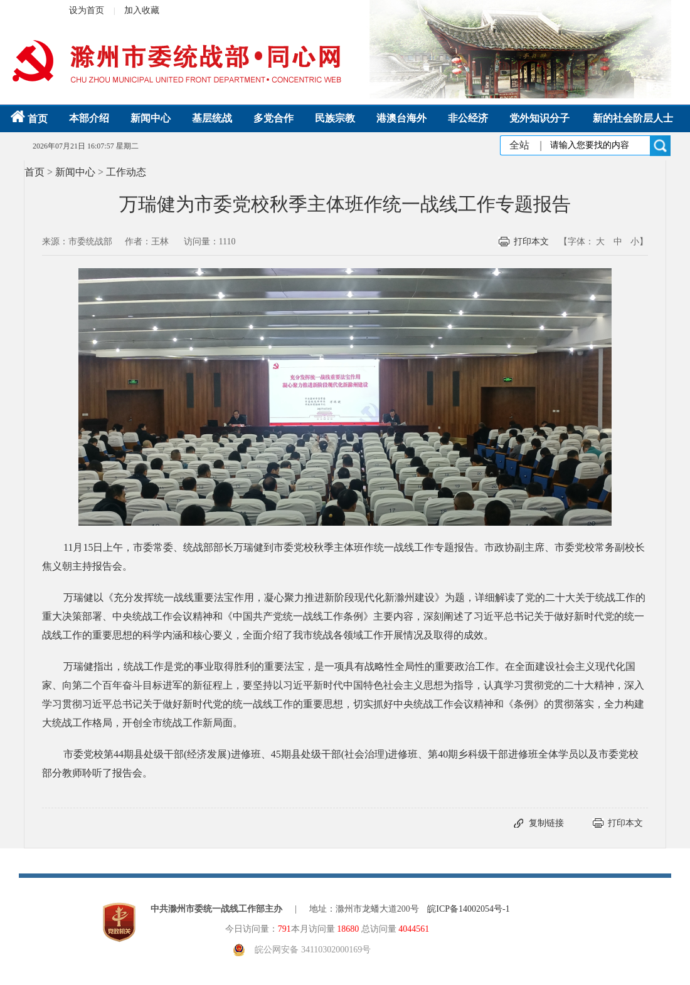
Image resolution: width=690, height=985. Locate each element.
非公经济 (468, 118)
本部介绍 (89, 118)
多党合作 (273, 118)
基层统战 (212, 118)
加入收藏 (141, 10)
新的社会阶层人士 (633, 118)
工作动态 (126, 172)
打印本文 (531, 241)
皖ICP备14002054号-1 (468, 909)
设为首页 (86, 10)
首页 (29, 118)
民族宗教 (335, 118)
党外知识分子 (539, 118)
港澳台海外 (401, 118)
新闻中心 (150, 118)
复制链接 (546, 823)
